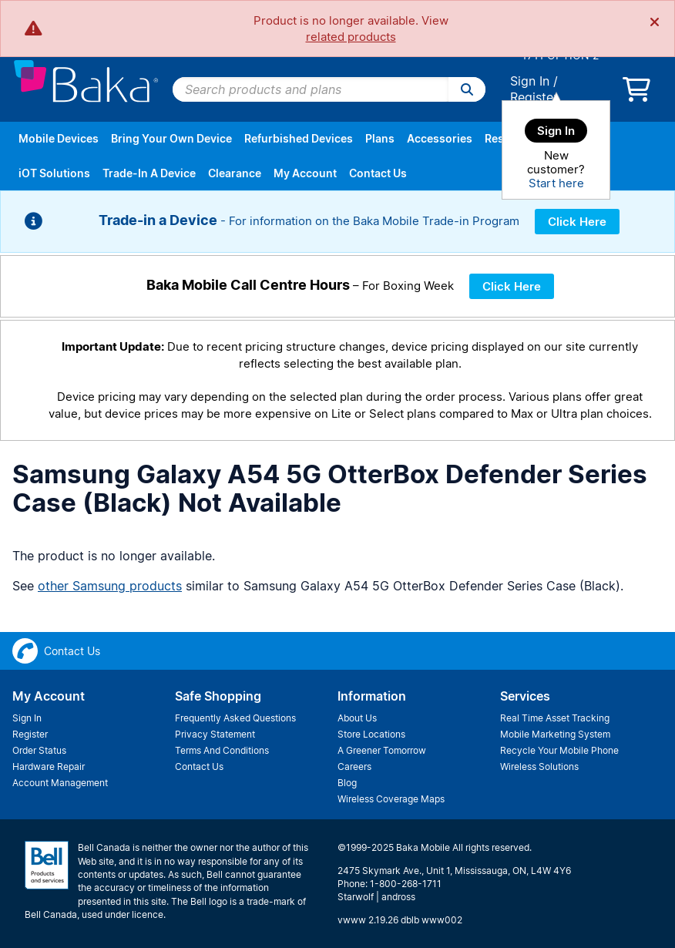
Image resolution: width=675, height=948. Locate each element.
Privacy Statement (215, 734)
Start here (556, 183)
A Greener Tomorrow (382, 750)
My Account (305, 173)
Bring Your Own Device (171, 138)
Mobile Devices (58, 138)
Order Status (39, 750)
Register (534, 97)
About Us (357, 718)
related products (351, 36)
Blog (347, 782)
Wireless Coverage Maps (391, 799)
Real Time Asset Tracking (555, 718)
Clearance (234, 173)
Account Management (60, 782)
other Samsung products (110, 585)
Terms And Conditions (222, 750)
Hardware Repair (48, 766)
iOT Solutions (54, 173)
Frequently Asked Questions (235, 718)
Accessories (439, 138)
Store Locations (371, 734)
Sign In (529, 81)
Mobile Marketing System (555, 734)
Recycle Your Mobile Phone (559, 750)
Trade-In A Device (149, 173)
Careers (354, 766)
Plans (380, 138)
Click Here (577, 221)
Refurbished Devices (298, 138)
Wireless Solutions (539, 766)
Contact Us (378, 173)
